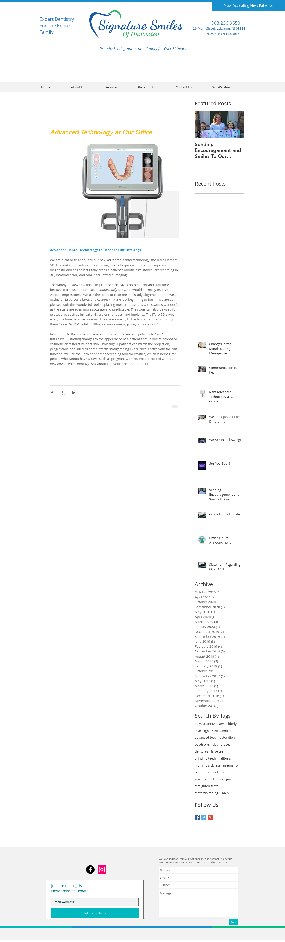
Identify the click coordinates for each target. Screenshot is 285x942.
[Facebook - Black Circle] (90, 869)
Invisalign (202, 731)
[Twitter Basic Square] (203, 817)
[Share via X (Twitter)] (63, 393)
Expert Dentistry (56, 19)
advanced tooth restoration (215, 737)
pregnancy (231, 765)
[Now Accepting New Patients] (248, 5)
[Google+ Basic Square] (210, 817)
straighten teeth (207, 786)
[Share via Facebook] (52, 393)
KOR (215, 731)
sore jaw (225, 779)
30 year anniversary (209, 724)
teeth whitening (206, 793)
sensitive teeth (205, 779)
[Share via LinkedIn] (74, 393)
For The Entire (54, 26)
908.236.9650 (225, 23)
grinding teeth (205, 758)
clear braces (221, 744)
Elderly (231, 724)
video (225, 793)
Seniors (225, 731)
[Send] (233, 922)
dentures (201, 751)
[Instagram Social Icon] (102, 869)
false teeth (218, 751)
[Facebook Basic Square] (197, 817)
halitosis (225, 758)
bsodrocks (202, 744)
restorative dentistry (210, 772)
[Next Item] (236, 124)
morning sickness (207, 765)
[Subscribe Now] (95, 913)
